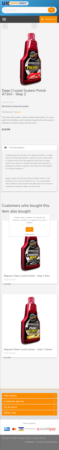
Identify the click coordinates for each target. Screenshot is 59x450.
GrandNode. (29, 442)
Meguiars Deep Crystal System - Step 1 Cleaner (28, 349)
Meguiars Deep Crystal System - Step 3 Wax (27, 276)
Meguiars (17, 112)
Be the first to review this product (15, 106)
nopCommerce (51, 442)
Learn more (29, 234)
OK (29, 229)
